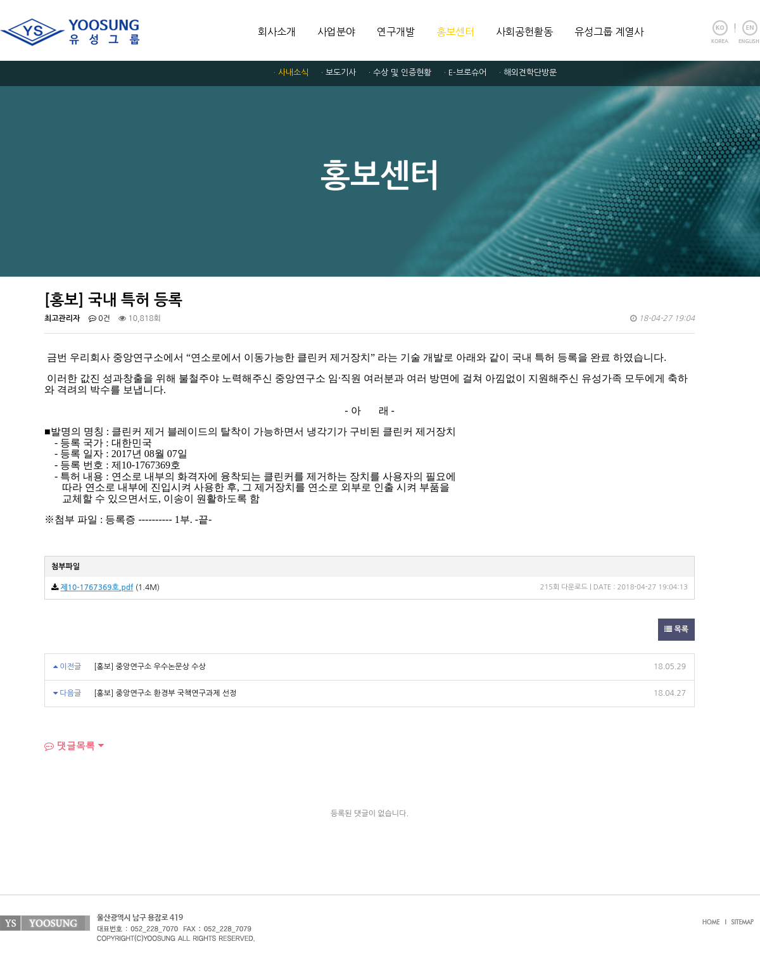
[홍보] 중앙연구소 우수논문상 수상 (150, 666)
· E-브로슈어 (465, 72)
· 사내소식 (291, 72)
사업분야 (336, 32)
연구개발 (396, 32)
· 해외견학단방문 (528, 72)
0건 (99, 318)
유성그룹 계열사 (608, 32)
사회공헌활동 (524, 32)
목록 (676, 629)
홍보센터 (455, 32)
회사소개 (277, 32)
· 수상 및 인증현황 (400, 72)
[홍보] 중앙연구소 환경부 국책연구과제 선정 (165, 693)
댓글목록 (69, 745)
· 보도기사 (338, 72)
